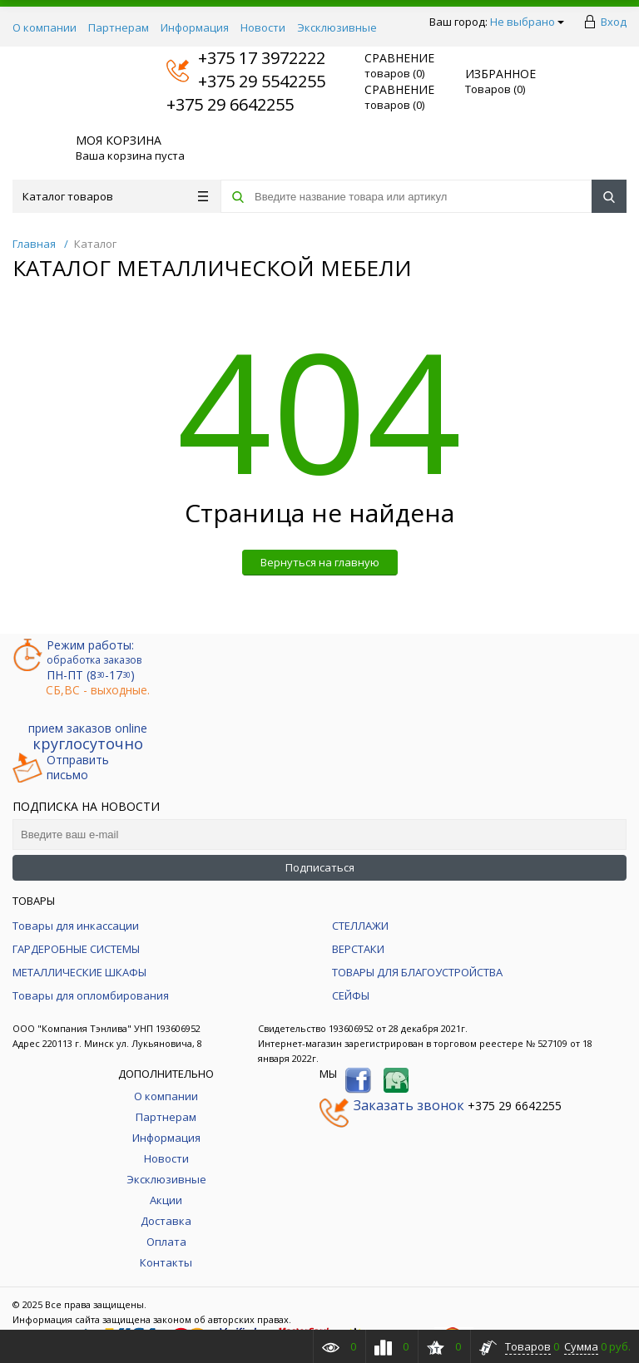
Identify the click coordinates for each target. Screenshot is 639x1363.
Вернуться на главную (319, 562)
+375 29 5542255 (246, 81)
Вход (614, 21)
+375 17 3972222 (246, 58)
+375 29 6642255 (230, 104)
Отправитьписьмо (60, 768)
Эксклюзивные (337, 27)
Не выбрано (527, 21)
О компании (44, 27)
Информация (195, 27)
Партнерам (118, 27)
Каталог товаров (115, 196)
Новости (262, 27)
